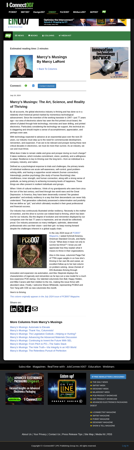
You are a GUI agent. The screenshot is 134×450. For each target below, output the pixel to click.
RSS (109, 434)
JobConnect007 (76, 367)
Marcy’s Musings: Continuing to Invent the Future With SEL (41, 340)
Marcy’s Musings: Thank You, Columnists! (32, 330)
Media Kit (100, 434)
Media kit (65, 35)
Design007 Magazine (101, 422)
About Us (27, 434)
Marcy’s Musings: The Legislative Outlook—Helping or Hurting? (43, 334)
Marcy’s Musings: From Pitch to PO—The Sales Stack (38, 344)
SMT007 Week (97, 385)
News (19, 35)
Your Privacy (40, 434)
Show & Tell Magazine (102, 426)
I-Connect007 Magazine (103, 412)
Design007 (39, 12)
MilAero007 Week (100, 392)
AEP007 (94, 12)
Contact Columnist (47, 86)
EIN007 (52, 12)
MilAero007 (79, 12)
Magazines (39, 367)
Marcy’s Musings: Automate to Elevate (30, 327)
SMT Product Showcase (103, 399)
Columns (48, 35)
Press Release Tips (72, 434)
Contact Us (54, 434)
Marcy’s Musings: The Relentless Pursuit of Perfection (38, 350)
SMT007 (25, 12)
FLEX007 (64, 12)
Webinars (108, 367)
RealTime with (56, 367)
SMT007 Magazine (100, 416)
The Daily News (99, 382)
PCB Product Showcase (103, 395)
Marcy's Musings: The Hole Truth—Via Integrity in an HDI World (43, 347)
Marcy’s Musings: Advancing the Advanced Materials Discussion (43, 337)
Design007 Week (99, 389)
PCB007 (13, 12)
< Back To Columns (47, 69)
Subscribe (25, 367)
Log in (125, 445)
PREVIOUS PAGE (15, 27)
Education (94, 367)
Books (33, 35)
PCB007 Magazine (100, 419)
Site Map (89, 434)
